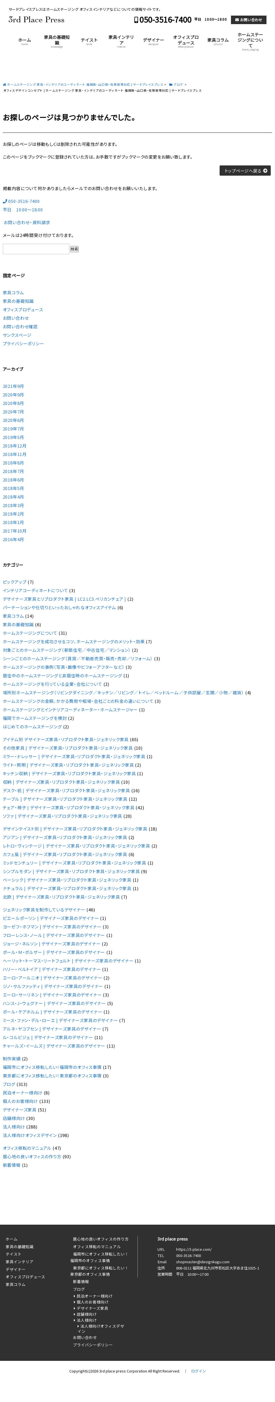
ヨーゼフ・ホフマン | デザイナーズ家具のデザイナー (52, 927)
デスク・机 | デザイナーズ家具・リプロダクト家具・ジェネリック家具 (66, 790)
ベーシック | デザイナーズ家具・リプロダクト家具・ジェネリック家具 (67, 880)
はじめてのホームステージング (32, 727)
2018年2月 (13, 514)
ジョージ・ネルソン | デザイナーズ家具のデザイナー (52, 944)
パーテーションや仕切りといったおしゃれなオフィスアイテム (59, 607)
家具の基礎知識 (57, 41)
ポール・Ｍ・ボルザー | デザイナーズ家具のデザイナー (54, 952)
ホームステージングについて (250, 41)
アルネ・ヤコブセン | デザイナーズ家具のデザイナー (52, 1029)
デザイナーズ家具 (20, 1110)
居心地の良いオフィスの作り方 (32, 1156)
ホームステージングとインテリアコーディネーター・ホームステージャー (70, 709)
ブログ (9, 1084)
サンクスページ (17, 335)
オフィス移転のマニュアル (27, 1148)
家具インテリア (121, 41)
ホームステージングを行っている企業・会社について (52, 684)
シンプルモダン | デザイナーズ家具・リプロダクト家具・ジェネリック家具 (71, 871)
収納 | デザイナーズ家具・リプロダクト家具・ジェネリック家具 (61, 782)
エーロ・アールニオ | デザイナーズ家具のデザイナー (53, 978)
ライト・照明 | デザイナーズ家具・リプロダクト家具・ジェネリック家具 (68, 765)
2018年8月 (13, 463)
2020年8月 (13, 403)
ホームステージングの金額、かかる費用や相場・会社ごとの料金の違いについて (78, 701)
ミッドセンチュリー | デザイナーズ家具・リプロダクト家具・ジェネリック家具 (74, 863)
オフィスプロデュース (186, 41)
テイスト (89, 41)
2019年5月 (13, 437)
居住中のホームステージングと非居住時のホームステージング (62, 675)
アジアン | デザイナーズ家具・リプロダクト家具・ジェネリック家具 (65, 837)
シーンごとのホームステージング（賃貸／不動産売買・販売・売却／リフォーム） (78, 658)
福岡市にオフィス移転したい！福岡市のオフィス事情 (52, 1067)
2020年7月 (13, 412)
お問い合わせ (251, 19)
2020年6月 (13, 420)
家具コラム (218, 41)
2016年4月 (13, 539)
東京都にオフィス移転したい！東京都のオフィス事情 (52, 1076)
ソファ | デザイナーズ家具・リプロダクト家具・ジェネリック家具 (62, 816)
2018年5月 (13, 488)
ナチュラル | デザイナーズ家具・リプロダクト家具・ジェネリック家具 (67, 888)
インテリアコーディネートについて (35, 590)
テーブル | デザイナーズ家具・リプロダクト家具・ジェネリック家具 (65, 799)
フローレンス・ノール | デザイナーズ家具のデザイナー (54, 935)
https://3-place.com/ (194, 1249)
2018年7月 (13, 471)
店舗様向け (14, 1118)
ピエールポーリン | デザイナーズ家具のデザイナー (51, 918)
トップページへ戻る (243, 171)
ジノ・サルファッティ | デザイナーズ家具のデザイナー (53, 986)
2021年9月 (13, 386)
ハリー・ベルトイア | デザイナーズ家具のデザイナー (52, 969)
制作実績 (12, 1059)
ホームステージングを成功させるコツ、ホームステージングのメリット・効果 (74, 641)
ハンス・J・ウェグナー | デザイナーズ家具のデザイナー (54, 1003)
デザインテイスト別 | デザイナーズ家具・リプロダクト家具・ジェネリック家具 (75, 829)
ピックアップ (15, 582)
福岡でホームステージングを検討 (35, 718)
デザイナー (153, 41)
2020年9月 (13, 395)
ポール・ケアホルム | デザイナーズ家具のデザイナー (53, 1012)
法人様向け (14, 1127)
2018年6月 (13, 480)
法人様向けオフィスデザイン (30, 1135)
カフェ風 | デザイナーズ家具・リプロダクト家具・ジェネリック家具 (65, 854)
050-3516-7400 (165, 19)
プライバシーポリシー (23, 343)
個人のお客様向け (20, 1101)
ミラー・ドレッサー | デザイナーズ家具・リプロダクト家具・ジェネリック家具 (74, 756)
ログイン (198, 1371)
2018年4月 (13, 497)
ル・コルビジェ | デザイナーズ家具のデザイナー (48, 1037)
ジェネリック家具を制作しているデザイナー (44, 910)
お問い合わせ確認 (20, 326)
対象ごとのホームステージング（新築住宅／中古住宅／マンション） (67, 650)
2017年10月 (15, 531)
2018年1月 (13, 522)
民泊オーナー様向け (23, 1093)
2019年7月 (13, 429)
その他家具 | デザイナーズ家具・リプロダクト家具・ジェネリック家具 (68, 748)
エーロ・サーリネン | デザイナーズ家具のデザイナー (52, 995)
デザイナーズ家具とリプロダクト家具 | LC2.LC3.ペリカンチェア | (64, 599)
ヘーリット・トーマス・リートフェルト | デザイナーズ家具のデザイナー (68, 961)
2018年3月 (13, 505)
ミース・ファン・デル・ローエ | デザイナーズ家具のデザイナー (60, 1020)
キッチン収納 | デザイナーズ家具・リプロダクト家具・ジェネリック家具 (69, 773)
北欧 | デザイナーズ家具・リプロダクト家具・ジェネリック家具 (61, 897)
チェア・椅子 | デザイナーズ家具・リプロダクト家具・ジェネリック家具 (69, 807)
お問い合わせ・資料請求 (27, 222)
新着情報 (12, 1165)
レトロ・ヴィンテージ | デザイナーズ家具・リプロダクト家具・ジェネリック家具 (76, 846)
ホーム (24, 41)
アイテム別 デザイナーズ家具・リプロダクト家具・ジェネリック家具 (66, 739)
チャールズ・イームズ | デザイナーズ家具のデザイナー (54, 1046)
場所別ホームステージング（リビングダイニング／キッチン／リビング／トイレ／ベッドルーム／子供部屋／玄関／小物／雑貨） (123, 692)
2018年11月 (15, 454)
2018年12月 (15, 446)
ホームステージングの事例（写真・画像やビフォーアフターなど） (64, 667)
